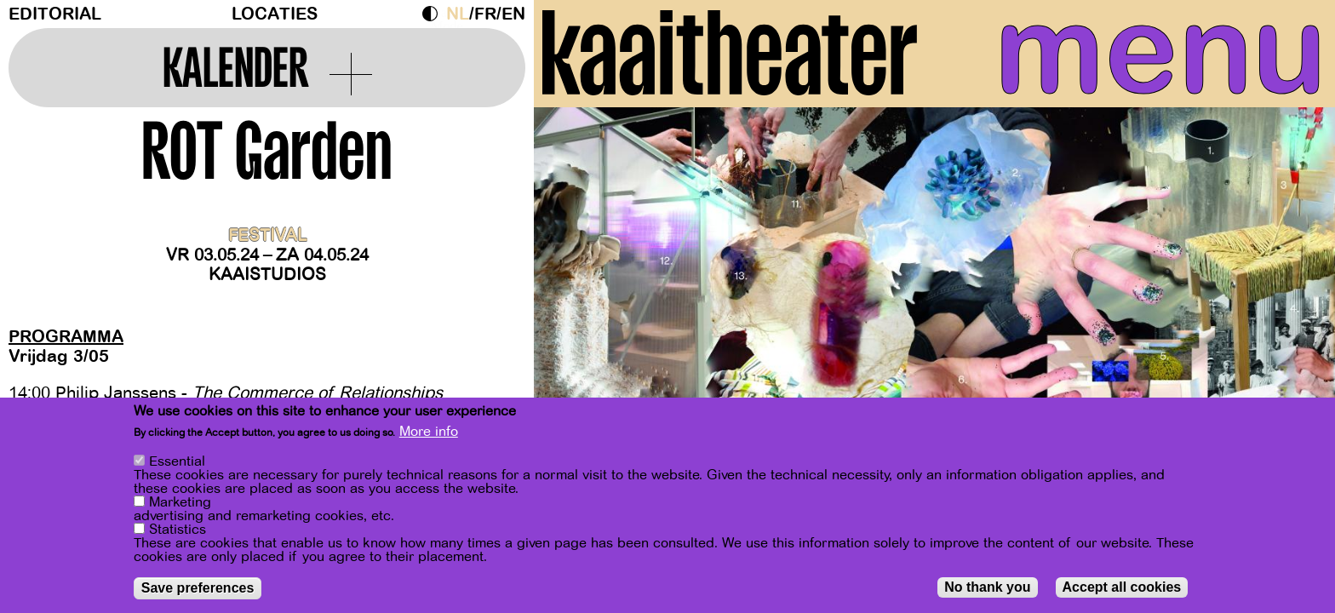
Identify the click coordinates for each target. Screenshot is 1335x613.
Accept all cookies (1122, 587)
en (513, 14)
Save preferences (198, 588)
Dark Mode (434, 13)
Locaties (275, 14)
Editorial (55, 14)
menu (1160, 51)
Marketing (180, 502)
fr (485, 14)
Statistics (177, 529)
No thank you (987, 587)
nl (457, 14)
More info (428, 431)
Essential (177, 461)
